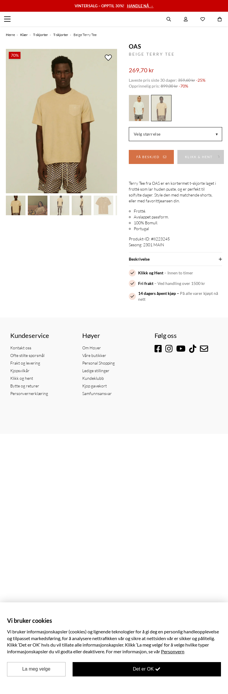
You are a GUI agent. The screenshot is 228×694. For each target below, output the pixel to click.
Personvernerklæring (29, 393)
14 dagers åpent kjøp (157, 293)
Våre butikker (94, 355)
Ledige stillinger (95, 370)
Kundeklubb (93, 378)
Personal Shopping (98, 362)
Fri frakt (145, 283)
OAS (135, 46)
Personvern (172, 651)
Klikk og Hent (150, 272)
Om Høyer (91, 347)
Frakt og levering (25, 362)
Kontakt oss (20, 347)
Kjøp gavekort (94, 385)
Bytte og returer (24, 385)
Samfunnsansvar (97, 393)
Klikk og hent (21, 378)
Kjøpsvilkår (20, 370)
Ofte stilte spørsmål (27, 355)
